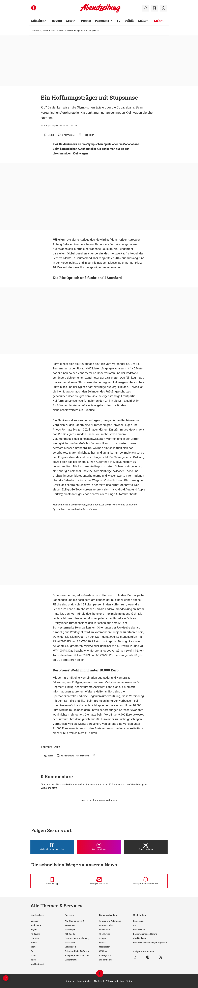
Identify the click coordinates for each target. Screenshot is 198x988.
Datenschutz (139, 929)
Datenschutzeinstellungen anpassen (150, 942)
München (38, 20)
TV (118, 20)
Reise (33, 960)
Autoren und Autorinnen (110, 921)
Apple (141, 489)
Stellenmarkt (71, 960)
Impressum (138, 921)
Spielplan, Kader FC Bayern (77, 951)
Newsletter (70, 925)
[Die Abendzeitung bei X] (146, 847)
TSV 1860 (35, 938)
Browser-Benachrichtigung (77, 938)
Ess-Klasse (70, 942)
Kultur (142, 20)
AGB (135, 925)
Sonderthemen (106, 960)
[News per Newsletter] (99, 881)
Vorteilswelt (70, 947)
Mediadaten (104, 947)
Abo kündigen (139, 938)
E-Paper (102, 938)
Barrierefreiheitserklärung (145, 934)
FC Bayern (35, 934)
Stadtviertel (36, 925)
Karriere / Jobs (106, 925)
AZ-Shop (103, 951)
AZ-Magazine (105, 955)
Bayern (57, 20)
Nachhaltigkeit (37, 964)
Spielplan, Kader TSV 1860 (77, 955)
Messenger (70, 929)
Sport (70, 20)
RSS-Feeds (70, 934)
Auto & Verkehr (57, 31)
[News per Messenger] (52, 881)
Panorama (102, 20)
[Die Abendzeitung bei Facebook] (52, 847)
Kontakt (102, 942)
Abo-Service (104, 934)
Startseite (36, 31)
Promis (86, 20)
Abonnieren (104, 929)
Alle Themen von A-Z (74, 921)
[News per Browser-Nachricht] (146, 881)
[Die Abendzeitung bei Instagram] (99, 847)
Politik (129, 20)
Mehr (158, 20)
